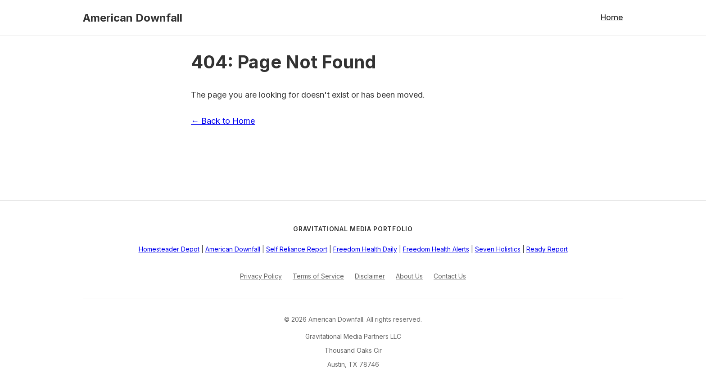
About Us (409, 276)
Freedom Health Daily (365, 249)
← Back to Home (223, 121)
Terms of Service (318, 276)
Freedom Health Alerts (436, 249)
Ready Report (547, 249)
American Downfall (132, 17)
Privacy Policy (261, 276)
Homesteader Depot (169, 249)
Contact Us (450, 276)
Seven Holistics (497, 249)
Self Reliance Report (296, 249)
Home (612, 17)
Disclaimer (370, 276)
